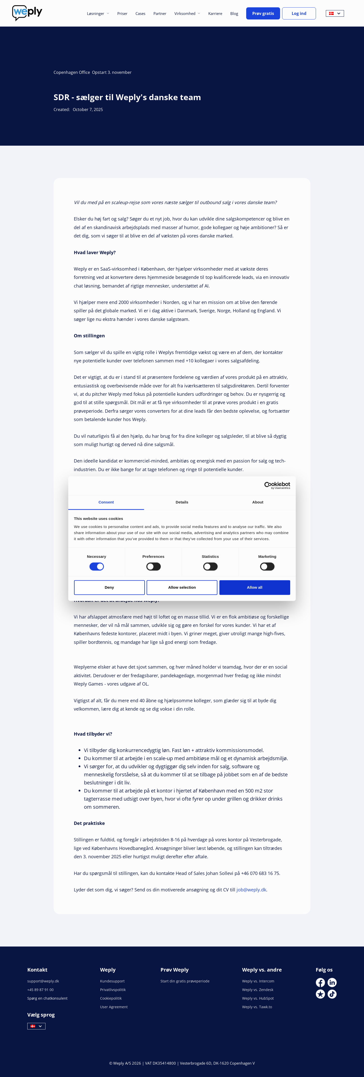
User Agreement (114, 1006)
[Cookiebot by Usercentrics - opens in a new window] (268, 485)
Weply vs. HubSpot (258, 998)
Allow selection (182, 587)
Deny (109, 587)
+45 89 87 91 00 (40, 989)
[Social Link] (320, 982)
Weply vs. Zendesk (257, 989)
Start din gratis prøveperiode (185, 981)
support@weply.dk (43, 981)
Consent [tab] (106, 502)
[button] (98, 13)
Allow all (254, 587)
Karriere (215, 13)
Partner (159, 13)
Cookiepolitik (111, 998)
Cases (140, 13)
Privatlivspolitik (113, 989)
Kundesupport (112, 981)
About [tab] (257, 502)
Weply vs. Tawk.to (257, 1006)
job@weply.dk (251, 890)
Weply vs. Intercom (258, 981)
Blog (234, 13)
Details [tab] (182, 502)
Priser (122, 13)
